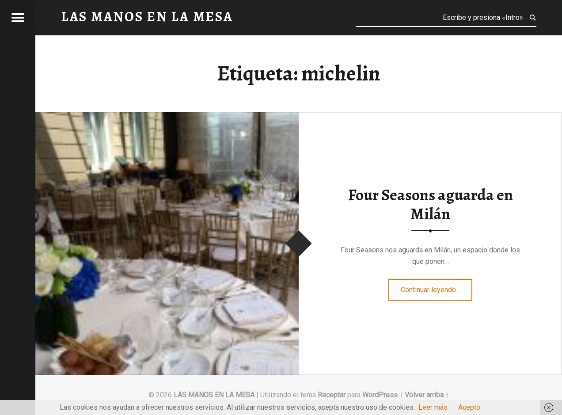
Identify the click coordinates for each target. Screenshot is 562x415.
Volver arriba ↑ (427, 395)
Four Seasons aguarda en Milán (430, 205)
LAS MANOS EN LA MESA (214, 395)
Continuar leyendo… (437, 287)
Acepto (469, 407)
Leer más (433, 407)
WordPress (380, 395)
